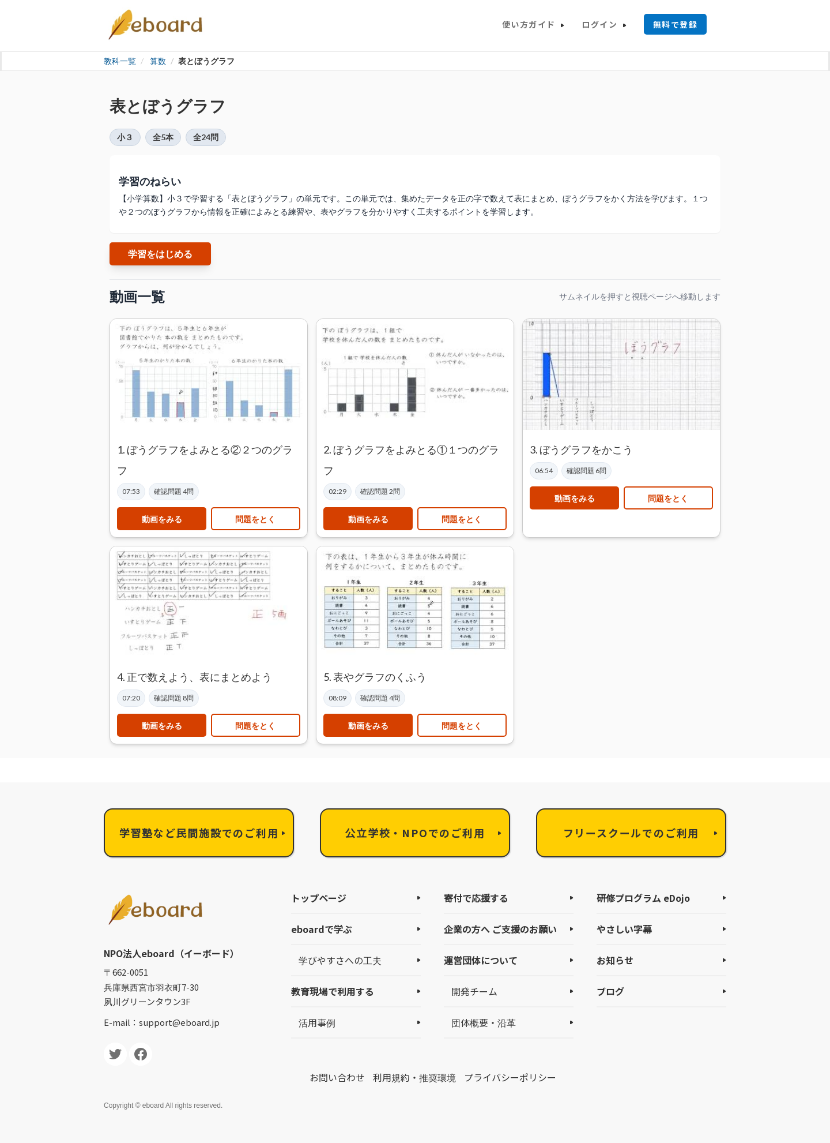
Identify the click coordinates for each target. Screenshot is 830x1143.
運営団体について (481, 960)
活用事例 (317, 1022)
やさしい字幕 (624, 929)
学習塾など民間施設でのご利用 (198, 832)
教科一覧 (120, 61)
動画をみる (162, 519)
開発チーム (474, 991)
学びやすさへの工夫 (340, 960)
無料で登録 (675, 24)
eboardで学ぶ (321, 929)
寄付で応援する (476, 898)
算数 (158, 61)
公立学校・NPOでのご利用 (415, 832)
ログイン (599, 24)
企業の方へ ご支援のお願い (500, 929)
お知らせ (615, 960)
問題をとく (255, 519)
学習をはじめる (160, 253)
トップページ (318, 898)
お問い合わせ (337, 1077)
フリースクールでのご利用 (631, 832)
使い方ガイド (528, 24)
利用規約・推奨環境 (414, 1077)
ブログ (610, 991)
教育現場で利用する (332, 991)
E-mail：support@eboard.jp (162, 1022)
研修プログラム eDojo (643, 898)
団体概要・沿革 (483, 1022)
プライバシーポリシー (510, 1077)
